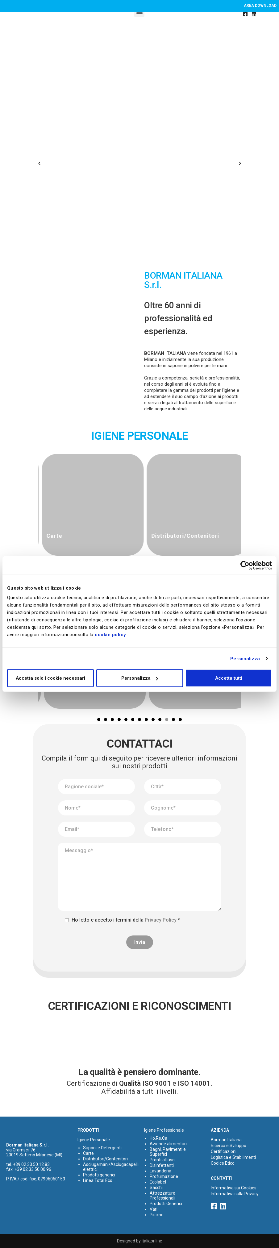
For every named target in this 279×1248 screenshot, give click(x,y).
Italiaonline (152, 1240)
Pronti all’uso (162, 1159)
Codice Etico (223, 1163)
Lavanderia (160, 1170)
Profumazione (164, 1176)
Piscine (157, 1214)
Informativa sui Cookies (233, 1187)
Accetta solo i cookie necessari (50, 678)
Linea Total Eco (97, 1180)
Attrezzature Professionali (162, 1195)
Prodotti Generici (166, 1203)
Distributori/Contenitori (105, 1158)
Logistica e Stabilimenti (233, 1157)
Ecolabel (158, 1182)
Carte (88, 1153)
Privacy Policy (161, 920)
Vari (153, 1209)
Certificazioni (223, 1151)
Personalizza (245, 658)
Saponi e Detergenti (102, 1147)
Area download (260, 5)
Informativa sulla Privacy (235, 1193)
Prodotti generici (99, 1174)
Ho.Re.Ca (158, 1138)
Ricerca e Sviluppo (228, 1145)
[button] (39, 163)
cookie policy (110, 634)
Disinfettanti (162, 1165)
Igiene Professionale (164, 1130)
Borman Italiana (226, 1139)
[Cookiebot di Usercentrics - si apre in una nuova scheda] (245, 565)
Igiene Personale (93, 1139)
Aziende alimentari (168, 1143)
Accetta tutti (228, 678)
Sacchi (156, 1187)
